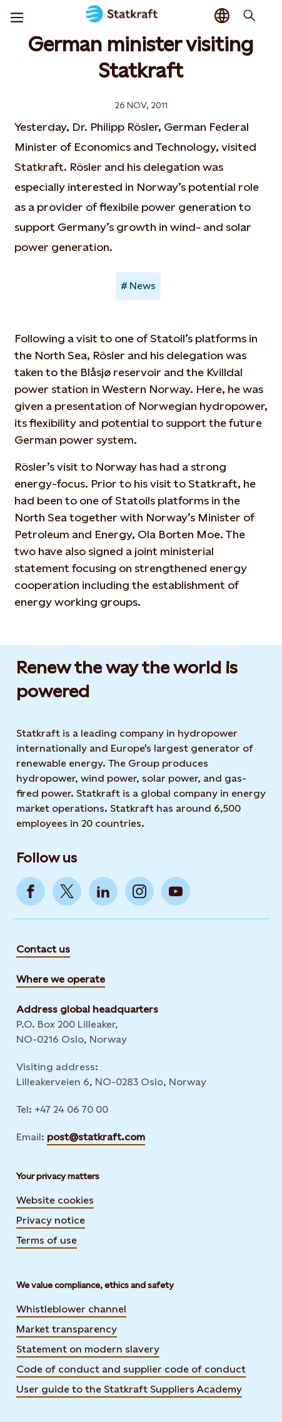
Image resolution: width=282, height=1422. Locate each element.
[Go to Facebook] (30, 891)
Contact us (43, 949)
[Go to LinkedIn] (103, 891)
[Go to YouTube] (175, 891)
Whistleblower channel (71, 1309)
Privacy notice (50, 1220)
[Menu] (17, 15)
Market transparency (66, 1329)
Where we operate (60, 979)
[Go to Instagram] (139, 891)
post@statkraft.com (96, 1137)
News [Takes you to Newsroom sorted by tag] (142, 286)
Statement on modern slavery (87, 1349)
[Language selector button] (221, 15)
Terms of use (46, 1240)
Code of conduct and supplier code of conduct (131, 1369)
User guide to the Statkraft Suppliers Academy (129, 1388)
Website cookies (55, 1200)
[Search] (249, 15)
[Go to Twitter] (67, 891)
